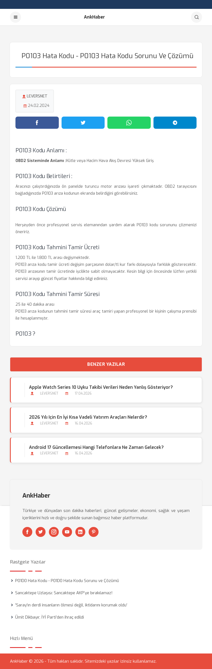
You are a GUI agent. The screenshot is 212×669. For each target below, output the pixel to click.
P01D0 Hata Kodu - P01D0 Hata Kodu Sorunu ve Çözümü (67, 580)
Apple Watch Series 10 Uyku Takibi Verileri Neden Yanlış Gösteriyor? (101, 387)
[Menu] (15, 17)
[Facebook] (27, 532)
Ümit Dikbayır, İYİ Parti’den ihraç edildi (49, 617)
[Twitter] (41, 532)
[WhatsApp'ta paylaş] (129, 123)
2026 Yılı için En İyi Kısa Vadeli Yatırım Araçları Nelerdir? (88, 417)
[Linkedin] (80, 532)
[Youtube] (67, 532)
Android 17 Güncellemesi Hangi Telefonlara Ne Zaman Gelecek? (96, 447)
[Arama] (196, 17)
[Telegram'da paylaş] (175, 123)
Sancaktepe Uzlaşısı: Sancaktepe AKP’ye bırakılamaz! (64, 593)
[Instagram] (54, 532)
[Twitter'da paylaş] (83, 123)
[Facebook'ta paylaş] (37, 123)
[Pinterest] (94, 532)
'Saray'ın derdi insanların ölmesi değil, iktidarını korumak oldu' (71, 605)
